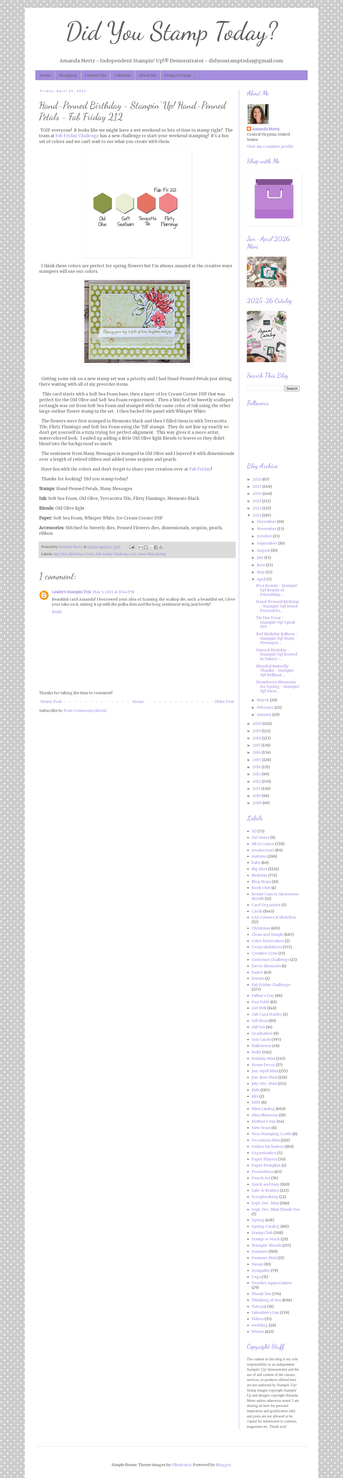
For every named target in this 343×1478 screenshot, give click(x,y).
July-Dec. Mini (264, 1083)
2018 (257, 738)
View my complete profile (270, 146)
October (265, 536)
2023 (257, 501)
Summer (260, 1251)
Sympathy (261, 1270)
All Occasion (263, 843)
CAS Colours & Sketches (274, 917)
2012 (257, 781)
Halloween (261, 1045)
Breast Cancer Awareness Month (275, 896)
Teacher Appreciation (272, 1283)
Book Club (261, 887)
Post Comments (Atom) (85, 710)
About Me (147, 75)
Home (45, 75)
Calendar (122, 75)
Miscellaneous (265, 1115)
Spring (160, 554)
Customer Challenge (270, 959)
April (262, 579)
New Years (261, 1127)
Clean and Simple (268, 934)
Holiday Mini (263, 1058)
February (266, 707)
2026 (257, 479)
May (261, 572)
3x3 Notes (260, 837)
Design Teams (177, 75)
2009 (258, 802)
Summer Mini (264, 1257)
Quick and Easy (266, 1184)
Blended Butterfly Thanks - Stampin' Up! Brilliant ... (275, 671)
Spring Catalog (266, 1226)
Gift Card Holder (267, 1014)
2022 (257, 508)
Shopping (68, 75)
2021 (257, 515)
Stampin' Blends (266, 1245)
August (264, 550)
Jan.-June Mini (142, 554)
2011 (257, 788)
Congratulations (267, 947)
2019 (257, 731)
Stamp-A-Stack (266, 1239)
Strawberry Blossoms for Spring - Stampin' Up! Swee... (278, 686)
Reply (57, 611)
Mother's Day (264, 1121)
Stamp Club (262, 1232)
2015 (257, 759)
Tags (256, 1276)
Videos (258, 1318)
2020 (257, 723)
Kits (255, 1096)
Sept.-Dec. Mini (265, 1203)
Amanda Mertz (266, 129)
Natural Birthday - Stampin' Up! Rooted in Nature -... (276, 654)
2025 (257, 486)
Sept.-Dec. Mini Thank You (276, 1209)
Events (258, 978)
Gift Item (260, 1020)
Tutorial (259, 1306)
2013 (257, 774)
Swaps (257, 1264)
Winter (258, 1331)
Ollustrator (181, 1464)
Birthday (76, 554)
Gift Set (258, 1027)
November (267, 528)
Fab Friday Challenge (77, 135)
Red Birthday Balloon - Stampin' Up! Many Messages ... (277, 638)
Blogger (223, 1464)
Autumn (259, 856)
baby (256, 862)
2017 (257, 745)
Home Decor (263, 1064)
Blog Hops (261, 881)
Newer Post (51, 701)
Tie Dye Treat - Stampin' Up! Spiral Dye (275, 622)
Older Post (224, 701)
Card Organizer (266, 905)
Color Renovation (268, 940)
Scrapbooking (265, 1196)
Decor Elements (266, 966)
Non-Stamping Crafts (271, 1133)
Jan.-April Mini (265, 1071)
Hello (256, 1052)
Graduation (262, 1033)
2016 (257, 752)
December (267, 521)
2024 (257, 493)
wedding (260, 1325)
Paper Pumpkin (266, 1165)
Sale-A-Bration (265, 1190)
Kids (255, 1090)
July (260, 557)
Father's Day (263, 995)
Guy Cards (261, 1039)
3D (254, 831)
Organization (264, 1152)
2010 (257, 795)
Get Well (259, 1008)
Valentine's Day (265, 1312)
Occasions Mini (266, 1140)
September (267, 543)
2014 (257, 767)
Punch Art (261, 1178)
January (264, 714)
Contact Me (95, 75)
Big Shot (61, 554)
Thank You (261, 1293)
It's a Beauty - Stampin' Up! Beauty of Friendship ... (277, 590)
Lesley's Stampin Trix (71, 592)
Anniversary (263, 850)
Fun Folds (261, 1002)
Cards (89, 554)
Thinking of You (266, 1300)
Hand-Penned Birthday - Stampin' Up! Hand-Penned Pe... (277, 606)
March (263, 700)
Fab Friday (200, 469)
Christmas (261, 928)
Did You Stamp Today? (172, 31)
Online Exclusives (268, 1146)
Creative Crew (264, 953)
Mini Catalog (263, 1108)
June (261, 565)
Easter (257, 972)
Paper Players (264, 1159)
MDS (256, 1102)
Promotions (263, 1171)
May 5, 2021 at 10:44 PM (113, 592)
